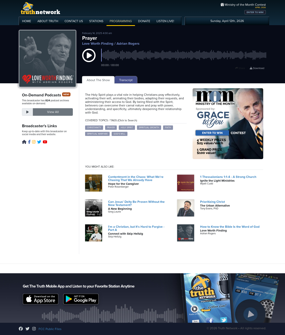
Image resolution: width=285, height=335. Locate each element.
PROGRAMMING (121, 21)
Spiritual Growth (149, 127)
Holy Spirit (127, 127)
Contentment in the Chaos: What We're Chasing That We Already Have (135, 178)
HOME (26, 21)
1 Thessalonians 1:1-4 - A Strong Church (228, 177)
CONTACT (74, 21)
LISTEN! (165, 21)
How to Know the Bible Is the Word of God (229, 227)
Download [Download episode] (257, 68)
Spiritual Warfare (97, 134)
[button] (89, 59)
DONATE (144, 21)
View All (53, 112)
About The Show (98, 80)
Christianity (94, 127)
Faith (168, 127)
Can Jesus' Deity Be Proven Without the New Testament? (136, 203)
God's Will (119, 134)
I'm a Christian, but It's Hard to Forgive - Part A (136, 228)
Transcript (126, 80)
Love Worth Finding (97, 43)
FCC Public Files (50, 329)
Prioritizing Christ (212, 202)
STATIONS (96, 21)
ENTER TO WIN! (255, 12)
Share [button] (240, 68)
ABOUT (47, 21)
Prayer (111, 127)
